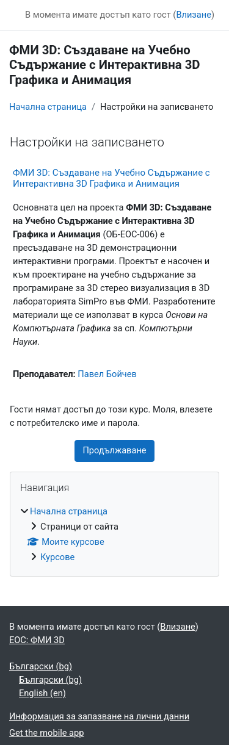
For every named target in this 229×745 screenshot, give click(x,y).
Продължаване (114, 450)
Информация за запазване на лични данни (99, 716)
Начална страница (48, 106)
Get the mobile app (46, 732)
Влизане (193, 14)
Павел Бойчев (107, 374)
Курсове (57, 557)
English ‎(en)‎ (42, 693)
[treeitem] (114, 534)
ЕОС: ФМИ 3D (37, 640)
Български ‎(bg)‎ (40, 666)
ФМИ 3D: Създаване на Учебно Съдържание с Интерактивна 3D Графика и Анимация (111, 178)
